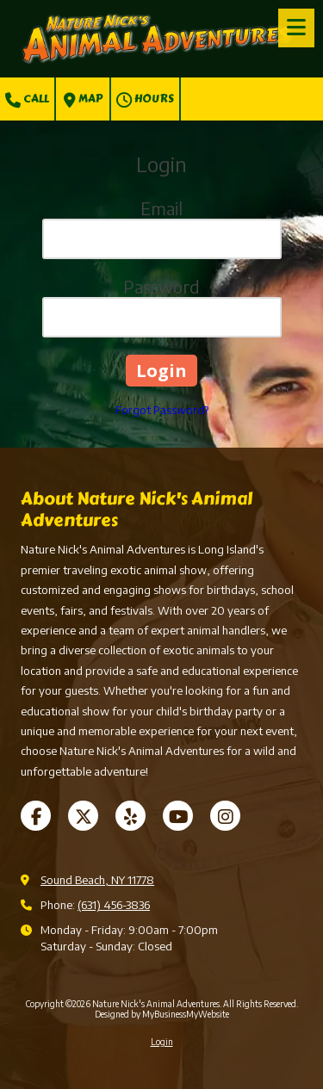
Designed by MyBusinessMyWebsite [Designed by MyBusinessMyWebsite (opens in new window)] (162, 1014)
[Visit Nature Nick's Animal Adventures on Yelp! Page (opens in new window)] (130, 816)
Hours (145, 99)
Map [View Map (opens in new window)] (83, 99)
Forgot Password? (161, 410)
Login (162, 1041)
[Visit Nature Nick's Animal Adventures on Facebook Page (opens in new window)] (36, 816)
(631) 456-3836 (114, 905)
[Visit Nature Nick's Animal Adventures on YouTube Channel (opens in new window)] (178, 816)
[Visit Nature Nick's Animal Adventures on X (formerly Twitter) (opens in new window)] (83, 816)
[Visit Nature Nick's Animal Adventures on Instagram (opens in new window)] (225, 816)
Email (161, 208)
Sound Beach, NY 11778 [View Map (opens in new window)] (97, 880)
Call (27, 99)
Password (161, 286)
